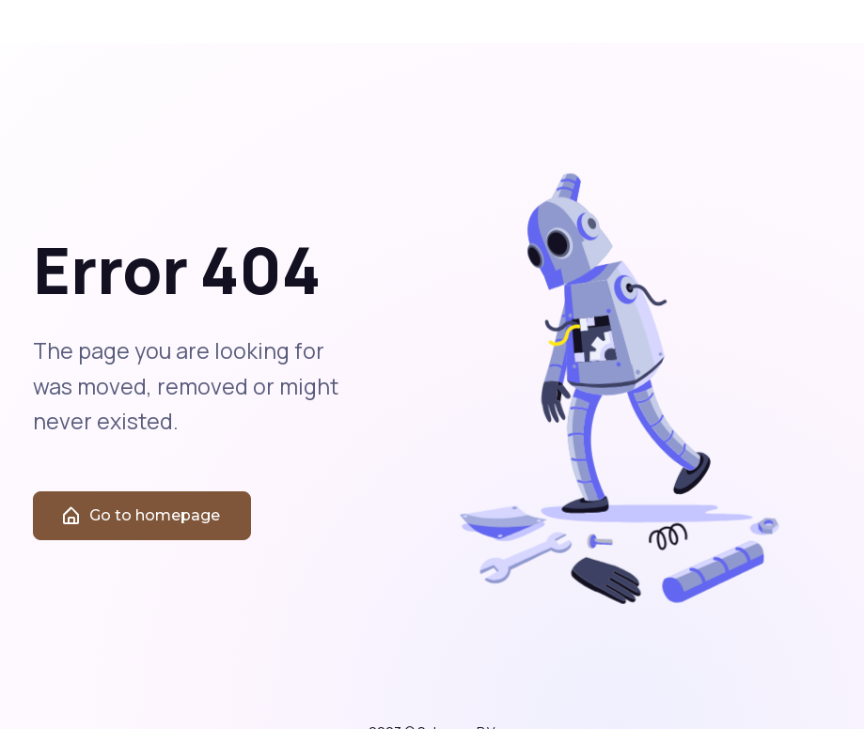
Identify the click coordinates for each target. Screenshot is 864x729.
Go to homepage (140, 525)
